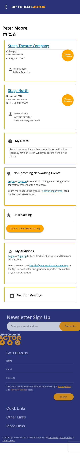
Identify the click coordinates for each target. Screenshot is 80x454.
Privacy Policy (61, 385)
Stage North (18, 90)
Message (14, 377)
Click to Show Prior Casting (25, 228)
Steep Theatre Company (28, 45)
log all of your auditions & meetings (48, 265)
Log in (11, 181)
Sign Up (22, 181)
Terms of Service (22, 387)
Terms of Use (9, 445)
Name (13, 362)
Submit (60, 394)
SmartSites (53, 442)
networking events (52, 190)
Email (13, 370)
